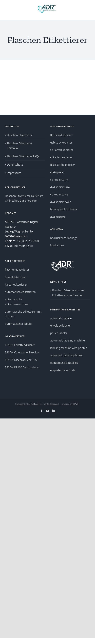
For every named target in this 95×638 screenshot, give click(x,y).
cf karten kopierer (61, 157)
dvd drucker (57, 217)
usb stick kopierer (61, 142)
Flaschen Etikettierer (19, 135)
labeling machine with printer (68, 348)
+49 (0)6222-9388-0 (27, 241)
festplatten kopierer (62, 165)
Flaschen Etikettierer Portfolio (19, 146)
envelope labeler (60, 325)
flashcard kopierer (61, 135)
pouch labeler (58, 333)
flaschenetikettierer (17, 269)
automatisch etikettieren (20, 292)
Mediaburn (57, 245)
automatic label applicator (66, 355)
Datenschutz (15, 164)
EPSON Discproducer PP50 (21, 360)
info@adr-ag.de (23, 246)
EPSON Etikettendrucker (20, 345)
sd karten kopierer (61, 150)
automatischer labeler (19, 324)
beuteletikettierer (16, 277)
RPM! (75, 403)
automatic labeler (61, 318)
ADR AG (34, 403)
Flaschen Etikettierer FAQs (23, 156)
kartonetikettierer (16, 284)
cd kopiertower (59, 194)
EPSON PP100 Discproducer (22, 367)
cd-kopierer (57, 172)
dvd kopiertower (60, 202)
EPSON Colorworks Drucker (22, 352)
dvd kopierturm (60, 187)
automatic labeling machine (67, 340)
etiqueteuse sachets (62, 370)
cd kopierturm (59, 180)
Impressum (14, 173)
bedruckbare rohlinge (63, 238)
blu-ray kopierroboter (63, 209)
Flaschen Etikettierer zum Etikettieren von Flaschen (68, 293)
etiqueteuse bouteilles (64, 363)
